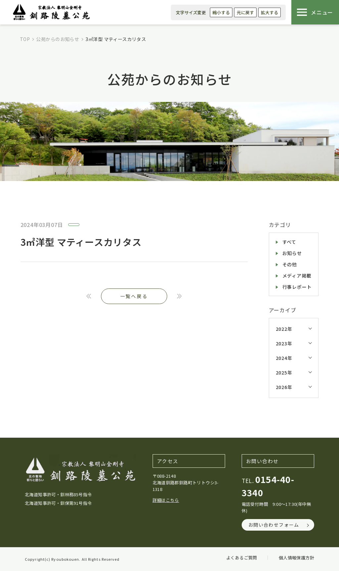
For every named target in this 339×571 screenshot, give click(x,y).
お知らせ (292, 253)
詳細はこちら (166, 500)
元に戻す (245, 12)
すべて (289, 242)
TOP (25, 39)
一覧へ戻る (134, 296)
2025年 (284, 372)
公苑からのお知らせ (57, 39)
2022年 (284, 329)
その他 (289, 264)
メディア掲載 (297, 275)
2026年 (284, 387)
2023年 (284, 343)
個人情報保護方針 (296, 557)
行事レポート (297, 287)
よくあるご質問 (241, 557)
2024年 (284, 358)
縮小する (221, 12)
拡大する (269, 12)
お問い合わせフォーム (273, 524)
